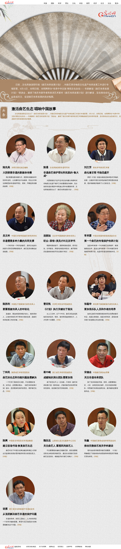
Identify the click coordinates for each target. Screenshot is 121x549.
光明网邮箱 (78, 546)
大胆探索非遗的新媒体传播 (17, 172)
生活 (102, 3)
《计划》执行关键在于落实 (57, 309)
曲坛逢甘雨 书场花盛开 (96, 172)
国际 (52, 3)
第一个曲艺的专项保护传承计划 (101, 241)
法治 (109, 3)
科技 (81, 3)
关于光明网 (42, 546)
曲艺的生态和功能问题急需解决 (20, 377)
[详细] (11, 186)
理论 (66, 3)
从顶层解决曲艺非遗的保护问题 (20, 514)
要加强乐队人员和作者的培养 (100, 309)
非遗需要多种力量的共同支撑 (18, 241)
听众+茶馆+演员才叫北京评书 (59, 241)
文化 (74, 3)
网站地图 (88, 546)
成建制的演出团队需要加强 (57, 377)
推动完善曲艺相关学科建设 (98, 445)
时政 (45, 3)
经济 (95, 3)
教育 (88, 3)
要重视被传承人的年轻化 (16, 309)
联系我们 (60, 546)
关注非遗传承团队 (94, 377)
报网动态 (52, 546)
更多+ (117, 3)
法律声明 (69, 546)
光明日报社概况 (31, 546)
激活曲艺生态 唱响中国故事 (34, 109)
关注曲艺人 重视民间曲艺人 (58, 445)
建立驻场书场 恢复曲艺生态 (17, 445)
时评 (59, 3)
